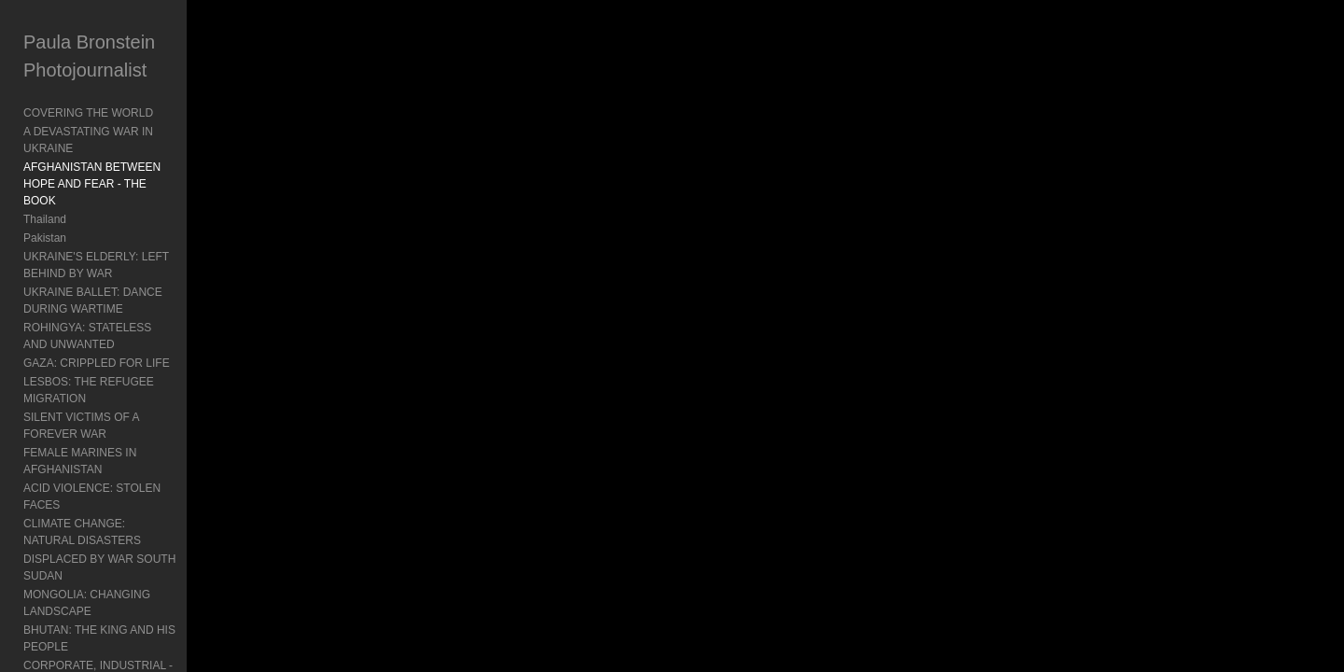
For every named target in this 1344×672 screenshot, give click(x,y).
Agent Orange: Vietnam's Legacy (105, 572)
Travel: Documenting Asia (86, 553)
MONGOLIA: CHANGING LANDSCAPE (122, 443)
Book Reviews (58, 590)
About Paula (53, 628)
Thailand (44, 185)
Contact (42, 646)
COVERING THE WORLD (88, 112)
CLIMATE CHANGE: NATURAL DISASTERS (134, 406)
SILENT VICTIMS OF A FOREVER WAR (124, 350)
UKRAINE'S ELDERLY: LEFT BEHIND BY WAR (127, 231)
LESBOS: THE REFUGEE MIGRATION (121, 331)
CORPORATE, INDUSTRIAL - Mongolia (122, 480)
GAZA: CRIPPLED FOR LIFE (96, 312)
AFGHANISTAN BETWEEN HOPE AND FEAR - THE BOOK (139, 159)
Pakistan (44, 204)
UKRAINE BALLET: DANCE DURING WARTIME (116, 267)
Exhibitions (50, 609)
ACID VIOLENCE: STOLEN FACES (112, 387)
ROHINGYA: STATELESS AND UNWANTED (134, 294)
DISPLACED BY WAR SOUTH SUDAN (120, 424)
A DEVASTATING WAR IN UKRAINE (114, 131)
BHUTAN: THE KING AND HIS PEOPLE (123, 462)
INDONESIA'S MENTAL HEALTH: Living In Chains (129, 526)
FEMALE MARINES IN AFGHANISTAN (120, 368)
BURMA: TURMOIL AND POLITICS (111, 499)
